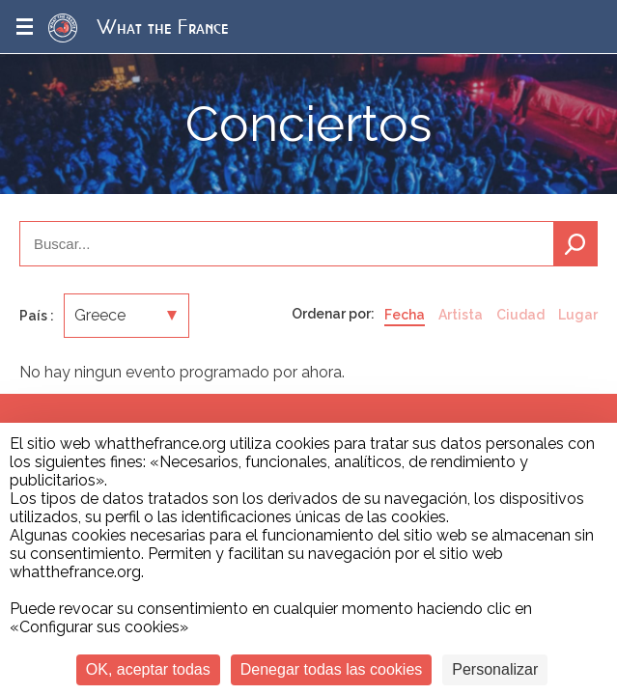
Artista (460, 314)
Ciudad (520, 314)
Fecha (404, 314)
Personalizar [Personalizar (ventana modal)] (495, 669)
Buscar (575, 243)
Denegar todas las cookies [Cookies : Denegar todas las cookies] (331, 669)
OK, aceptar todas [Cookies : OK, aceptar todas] (148, 669)
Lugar (578, 314)
